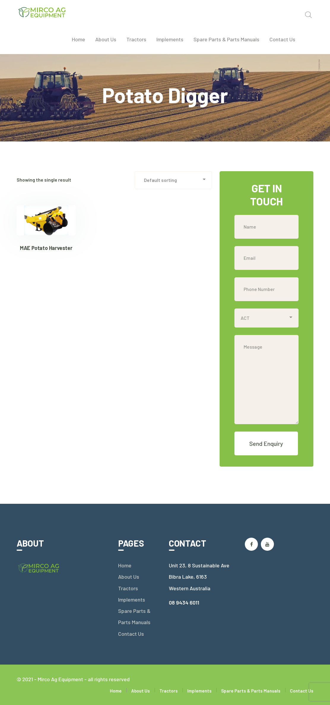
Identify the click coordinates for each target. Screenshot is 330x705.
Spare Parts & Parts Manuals (134, 616)
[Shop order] (173, 180)
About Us (128, 576)
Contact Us (131, 633)
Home (124, 565)
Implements (131, 599)
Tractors (128, 588)
